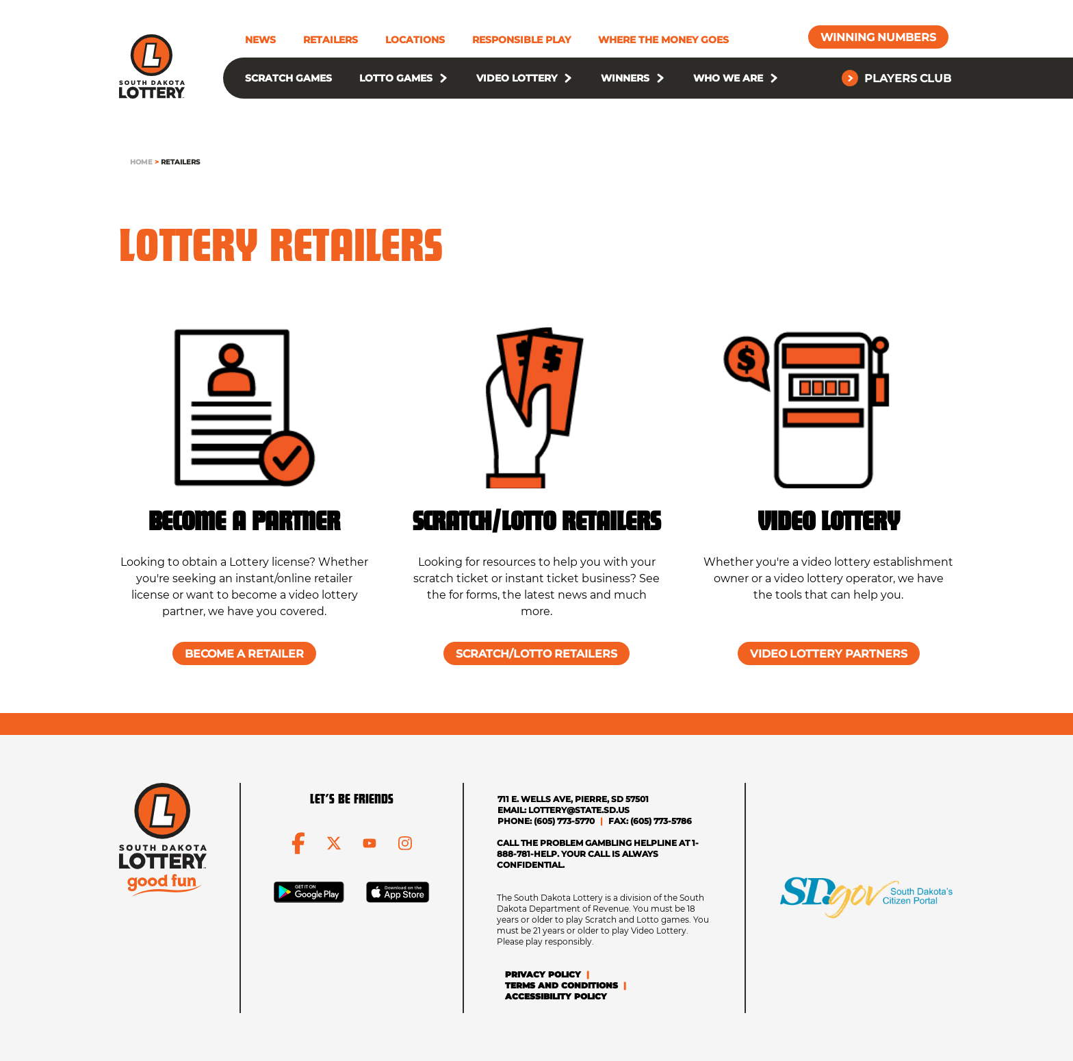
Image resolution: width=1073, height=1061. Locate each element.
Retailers (330, 40)
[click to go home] (152, 66)
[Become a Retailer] (244, 653)
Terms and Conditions (561, 985)
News (260, 40)
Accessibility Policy (556, 996)
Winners (625, 78)
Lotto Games (395, 78)
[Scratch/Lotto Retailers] (536, 653)
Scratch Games (288, 78)
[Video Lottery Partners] (829, 653)
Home (141, 162)
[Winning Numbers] (878, 37)
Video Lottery (516, 78)
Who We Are (728, 78)
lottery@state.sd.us (579, 810)
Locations (415, 40)
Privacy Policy (543, 974)
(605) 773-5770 (564, 821)
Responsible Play (521, 40)
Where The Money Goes (663, 40)
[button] (443, 78)
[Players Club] (898, 78)
